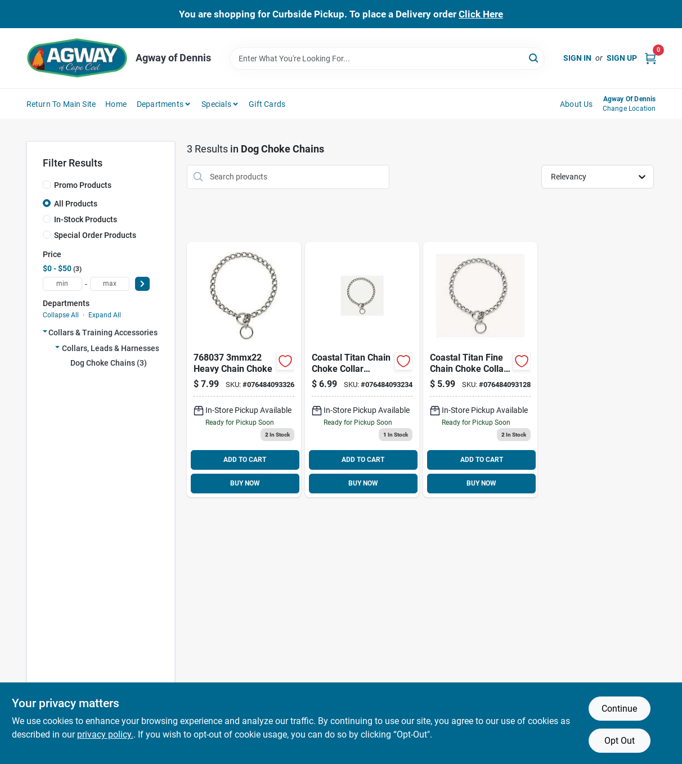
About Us (576, 104)
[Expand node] (45, 331)
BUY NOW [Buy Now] (245, 483)
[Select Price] (142, 284)
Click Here (481, 14)
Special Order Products (95, 235)
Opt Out (619, 740)
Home (116, 104)
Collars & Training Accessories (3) (108, 332)
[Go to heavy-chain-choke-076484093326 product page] (244, 369)
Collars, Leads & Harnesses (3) (116, 348)
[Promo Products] (47, 184)
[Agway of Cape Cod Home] (77, 58)
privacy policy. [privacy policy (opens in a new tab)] (105, 734)
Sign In (577, 57)
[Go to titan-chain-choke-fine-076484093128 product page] (480, 369)
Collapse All (61, 315)
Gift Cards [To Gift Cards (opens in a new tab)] (267, 104)
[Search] (534, 57)
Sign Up (622, 57)
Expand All (104, 315)
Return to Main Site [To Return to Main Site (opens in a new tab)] (61, 104)
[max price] (109, 284)
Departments (160, 104)
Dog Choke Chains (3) (108, 362)
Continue (619, 708)
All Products (75, 203)
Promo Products (82, 185)
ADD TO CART (244, 460)
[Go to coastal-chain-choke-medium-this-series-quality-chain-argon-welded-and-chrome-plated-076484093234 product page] (362, 369)
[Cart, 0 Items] (650, 58)
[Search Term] (387, 58)
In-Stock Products (85, 219)
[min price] (62, 284)
